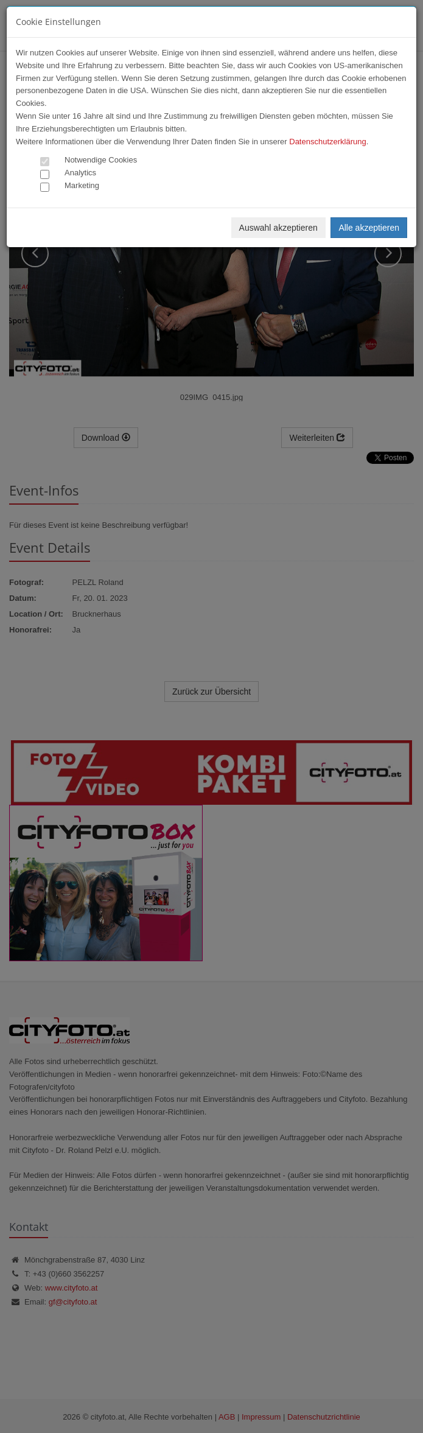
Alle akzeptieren (368, 228)
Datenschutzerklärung (327, 141)
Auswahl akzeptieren (278, 228)
